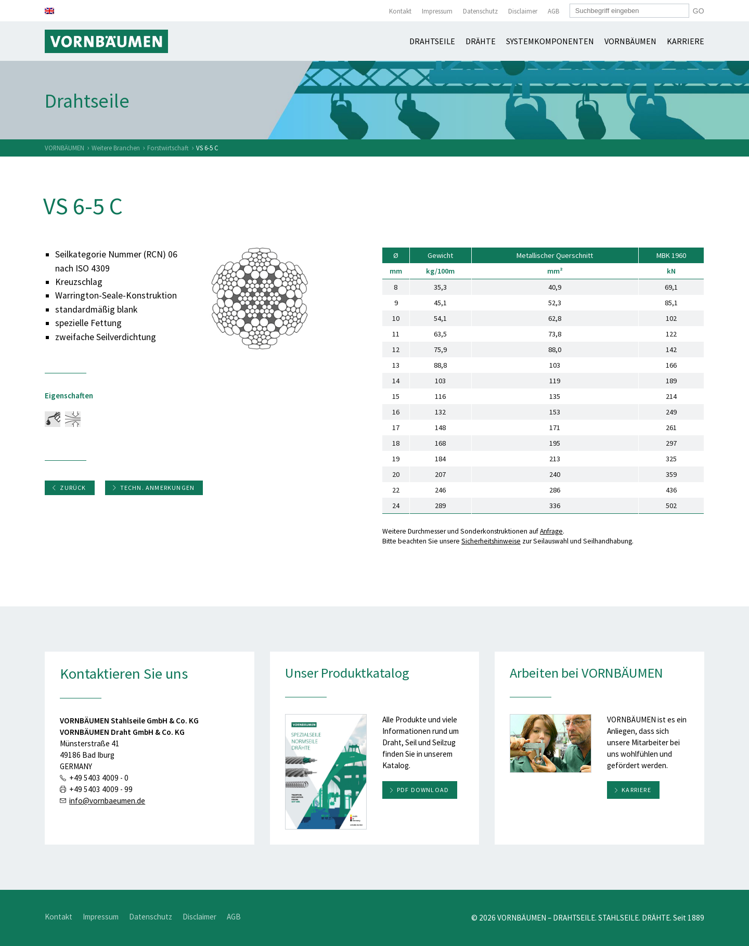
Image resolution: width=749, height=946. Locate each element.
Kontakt (400, 11)
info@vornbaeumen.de (107, 801)
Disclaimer (522, 11)
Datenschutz (480, 11)
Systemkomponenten (550, 41)
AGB (553, 11)
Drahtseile (432, 41)
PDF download (423, 790)
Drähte (481, 41)
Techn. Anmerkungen (153, 487)
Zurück (68, 487)
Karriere (685, 41)
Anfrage (551, 531)
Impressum (437, 11)
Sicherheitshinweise (491, 541)
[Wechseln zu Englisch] (49, 11)
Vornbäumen (630, 41)
